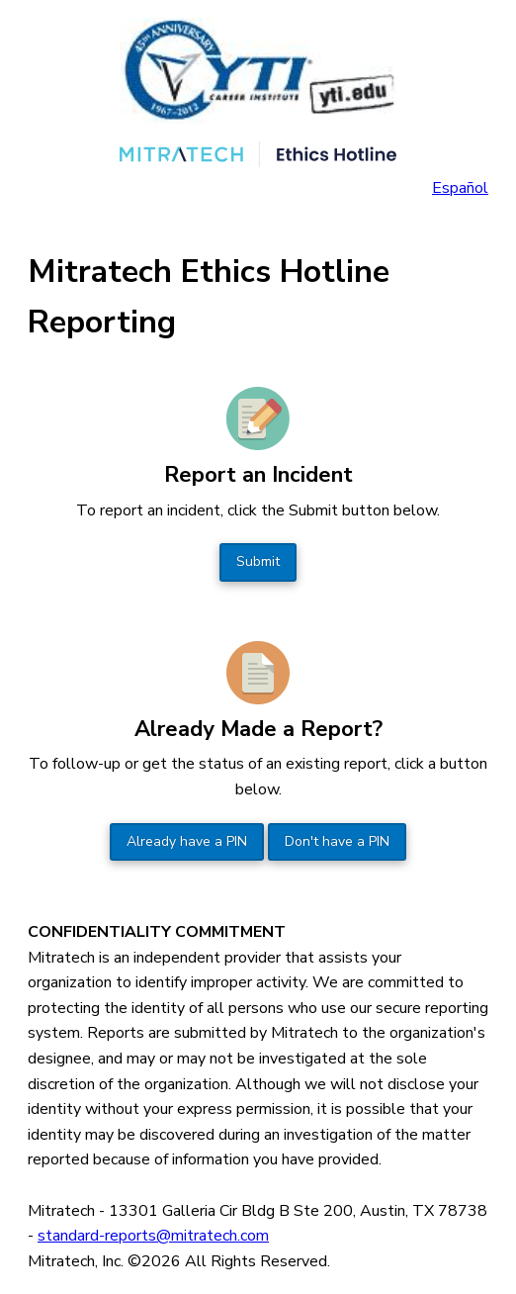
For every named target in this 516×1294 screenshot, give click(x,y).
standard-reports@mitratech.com (153, 1236)
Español (460, 188)
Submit (258, 561)
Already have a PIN (187, 841)
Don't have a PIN (337, 841)
